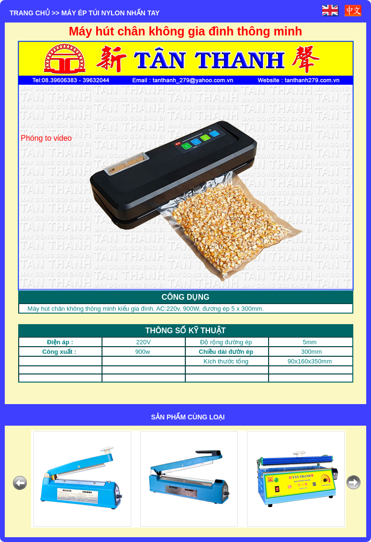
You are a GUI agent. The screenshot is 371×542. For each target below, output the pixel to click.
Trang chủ (30, 13)
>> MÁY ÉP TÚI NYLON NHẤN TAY (106, 13)
